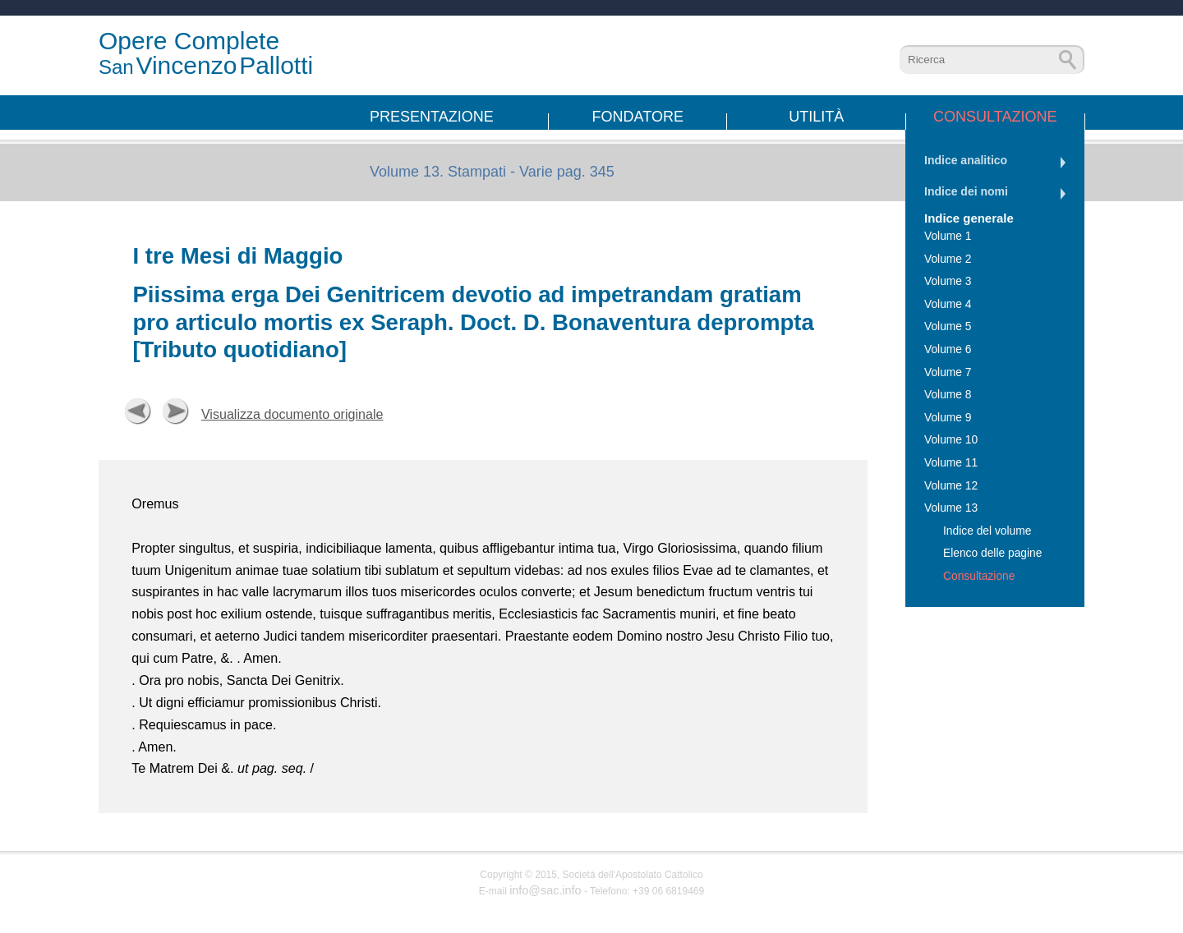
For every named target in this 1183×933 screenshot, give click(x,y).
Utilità (816, 116)
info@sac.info (545, 890)
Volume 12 (951, 486)
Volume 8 (948, 394)
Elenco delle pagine (992, 553)
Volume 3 (948, 281)
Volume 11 (951, 463)
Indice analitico (965, 160)
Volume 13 (951, 508)
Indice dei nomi (966, 191)
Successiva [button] (176, 411)
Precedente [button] (138, 411)
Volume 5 (948, 326)
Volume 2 (948, 259)
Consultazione (994, 116)
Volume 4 (948, 304)
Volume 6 (948, 349)
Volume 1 (948, 236)
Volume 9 (948, 417)
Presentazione (432, 116)
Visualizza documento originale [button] (292, 414)
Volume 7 (948, 372)
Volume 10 (951, 440)
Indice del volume (987, 531)
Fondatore (638, 116)
